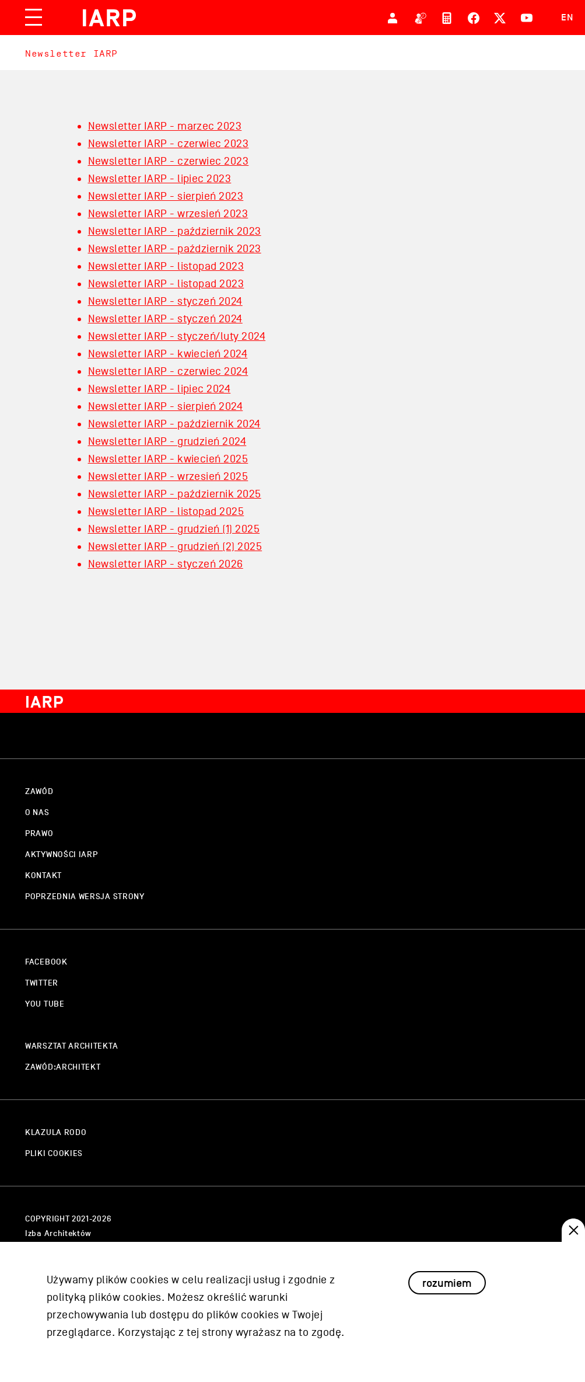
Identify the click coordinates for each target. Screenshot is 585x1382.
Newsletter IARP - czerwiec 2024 (168, 371)
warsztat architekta (71, 1046)
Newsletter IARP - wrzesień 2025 (168, 476)
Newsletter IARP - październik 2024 (174, 423)
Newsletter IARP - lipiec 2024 (159, 388)
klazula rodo (55, 1132)
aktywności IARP (61, 854)
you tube (45, 1004)
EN (567, 17)
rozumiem (446, 1297)
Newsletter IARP (71, 53)
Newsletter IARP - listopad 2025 (166, 511)
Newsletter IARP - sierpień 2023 (166, 196)
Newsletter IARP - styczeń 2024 (165, 301)
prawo (39, 833)
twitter (41, 983)
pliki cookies (54, 1153)
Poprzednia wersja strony (85, 896)
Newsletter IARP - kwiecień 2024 (168, 353)
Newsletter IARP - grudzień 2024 (167, 441)
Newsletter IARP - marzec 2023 (165, 126)
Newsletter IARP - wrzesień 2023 (168, 213)
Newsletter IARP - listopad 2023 (166, 266)
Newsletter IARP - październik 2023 (174, 231)
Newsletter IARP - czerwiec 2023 (168, 143)
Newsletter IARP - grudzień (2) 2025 (175, 546)
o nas (37, 812)
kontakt (43, 875)
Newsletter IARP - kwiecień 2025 (168, 458)
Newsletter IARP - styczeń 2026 (165, 564)
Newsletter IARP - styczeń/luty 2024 (177, 336)
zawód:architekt (63, 1067)
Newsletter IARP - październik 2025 (174, 494)
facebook (46, 962)
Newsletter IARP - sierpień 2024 (165, 406)
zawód (39, 791)
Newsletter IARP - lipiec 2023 (160, 178)
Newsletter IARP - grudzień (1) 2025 (174, 529)
